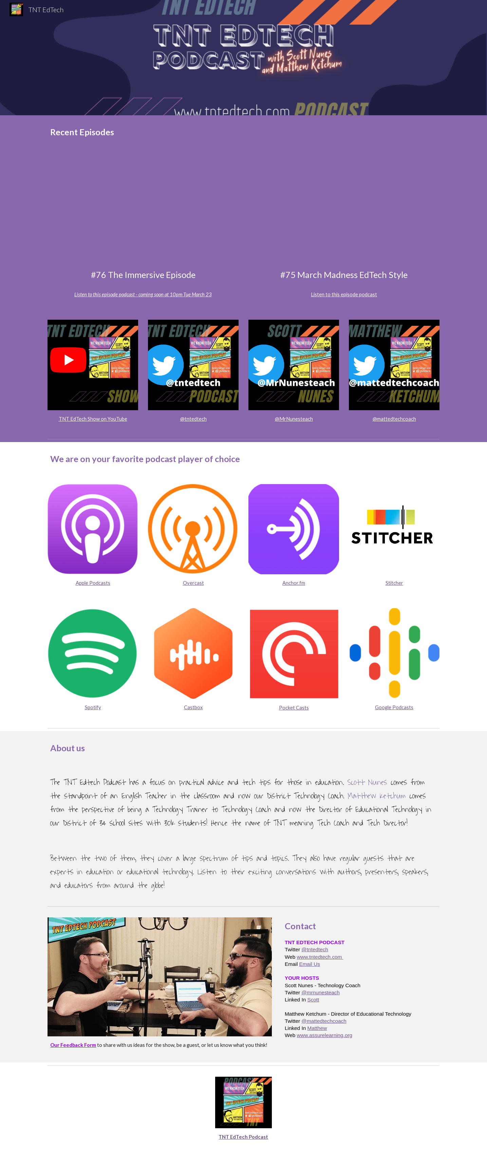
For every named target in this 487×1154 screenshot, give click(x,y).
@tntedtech (193, 419)
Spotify (93, 707)
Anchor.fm (293, 583)
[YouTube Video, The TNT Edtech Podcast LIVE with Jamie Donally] (143, 210)
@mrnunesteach (320, 992)
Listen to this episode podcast (344, 294)
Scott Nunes (367, 782)
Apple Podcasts (93, 583)
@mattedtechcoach (394, 419)
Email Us (309, 964)
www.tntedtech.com (320, 957)
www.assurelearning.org (324, 1035)
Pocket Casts (294, 708)
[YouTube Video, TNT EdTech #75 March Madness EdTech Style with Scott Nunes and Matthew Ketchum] (343, 210)
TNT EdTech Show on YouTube (93, 419)
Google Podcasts (394, 707)
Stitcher (394, 583)
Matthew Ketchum (377, 796)
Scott (313, 999)
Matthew (317, 1028)
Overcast (193, 583)
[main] (243, 132)
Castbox (193, 707)
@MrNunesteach (294, 419)
